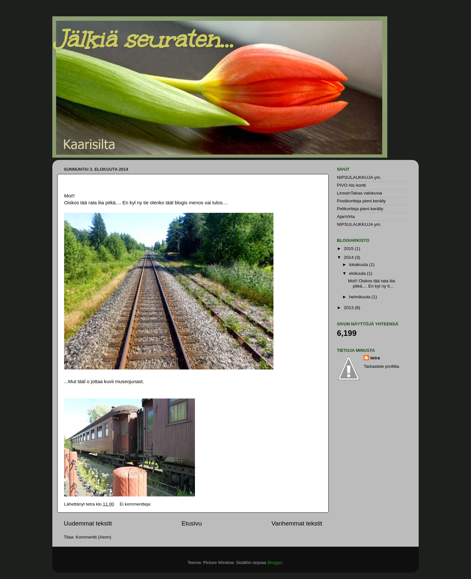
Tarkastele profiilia (381, 366)
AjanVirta (346, 216)
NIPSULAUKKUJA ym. (359, 177)
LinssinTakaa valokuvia (359, 193)
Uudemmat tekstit (88, 523)
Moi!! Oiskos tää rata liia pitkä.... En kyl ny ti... (371, 283)
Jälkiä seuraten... (142, 39)
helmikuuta (360, 296)
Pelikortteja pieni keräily (360, 208)
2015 (349, 248)
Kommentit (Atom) (93, 537)
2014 (349, 257)
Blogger (275, 562)
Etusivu (192, 523)
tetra (375, 357)
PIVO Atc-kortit (351, 185)
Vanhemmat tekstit (296, 523)
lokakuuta (359, 264)
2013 (349, 307)
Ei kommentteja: (136, 504)
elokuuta (358, 273)
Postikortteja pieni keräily (361, 200)
